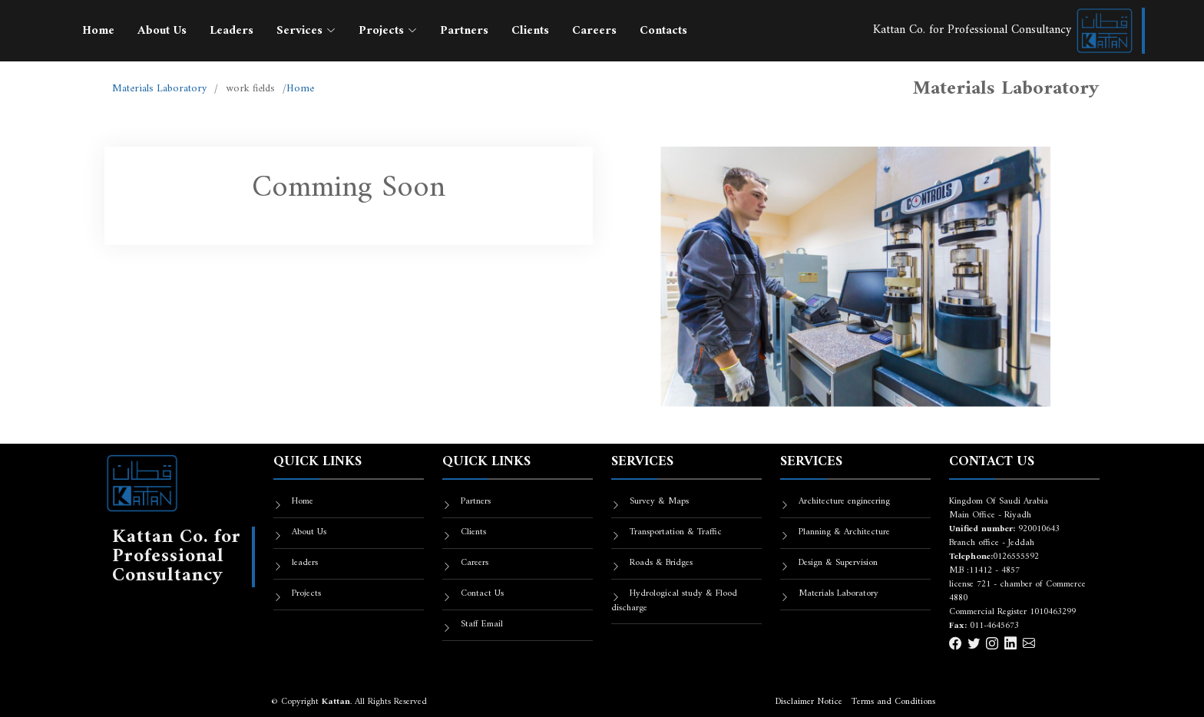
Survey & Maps (659, 502)
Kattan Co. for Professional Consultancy (1003, 30)
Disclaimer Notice (809, 702)
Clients (530, 30)
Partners (464, 30)
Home (98, 30)
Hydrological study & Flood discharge (674, 601)
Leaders (231, 30)
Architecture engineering (844, 502)
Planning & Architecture (844, 532)
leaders (305, 563)
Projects (306, 594)
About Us (162, 30)
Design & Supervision (838, 563)
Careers (594, 30)
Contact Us (482, 594)
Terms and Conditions (893, 702)
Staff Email (482, 624)
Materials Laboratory (159, 88)
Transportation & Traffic (676, 532)
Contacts (663, 30)
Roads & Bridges (661, 563)
